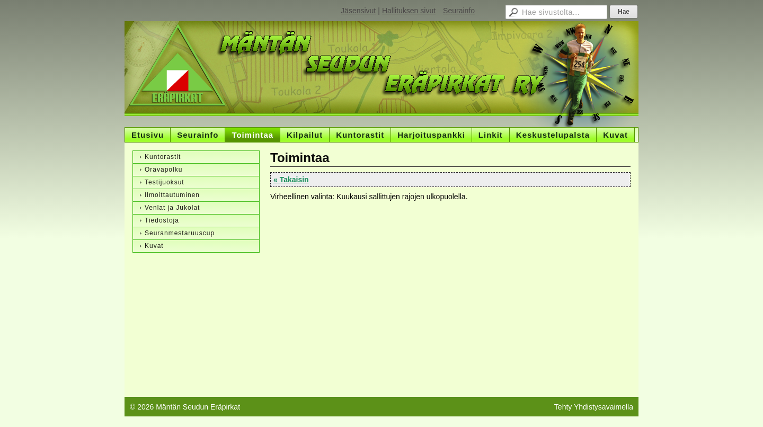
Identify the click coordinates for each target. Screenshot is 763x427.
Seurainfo (459, 10)
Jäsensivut (358, 10)
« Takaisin (291, 179)
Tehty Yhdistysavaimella (593, 407)
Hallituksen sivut (409, 10)
